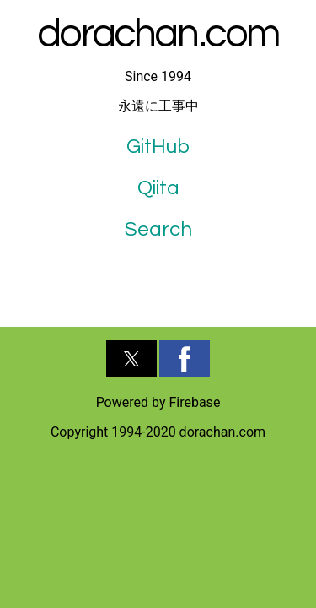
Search (158, 229)
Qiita (158, 187)
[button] (131, 358)
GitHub (158, 146)
